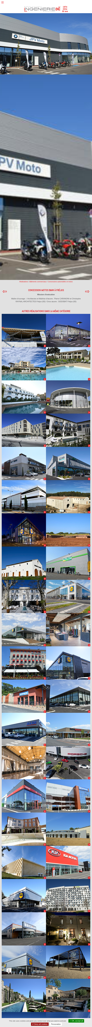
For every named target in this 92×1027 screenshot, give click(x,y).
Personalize (56, 1024)
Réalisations (23, 282)
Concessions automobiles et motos (60, 282)
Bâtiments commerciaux (37, 282)
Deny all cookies (39, 1024)
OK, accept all (76, 1021)
